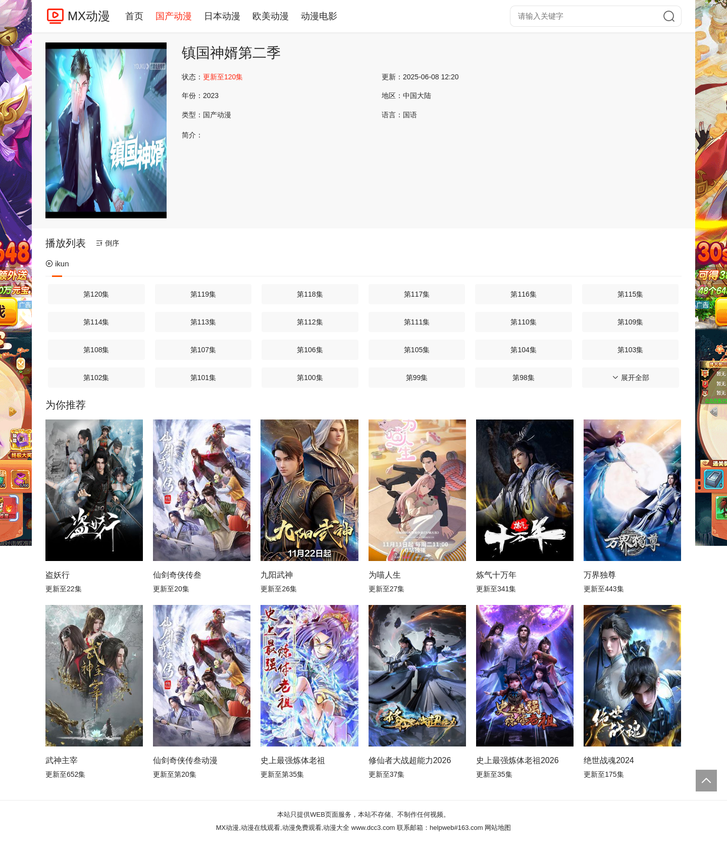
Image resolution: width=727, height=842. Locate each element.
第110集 (523, 322)
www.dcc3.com (373, 827)
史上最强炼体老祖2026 (517, 760)
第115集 (630, 294)
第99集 (417, 377)
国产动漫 (173, 16)
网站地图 (498, 827)
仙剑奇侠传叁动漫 (185, 760)
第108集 (96, 350)
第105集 (417, 350)
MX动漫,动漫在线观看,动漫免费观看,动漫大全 (282, 827)
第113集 (203, 322)
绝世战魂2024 (609, 760)
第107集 (203, 350)
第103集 (630, 350)
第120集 (96, 294)
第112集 (310, 322)
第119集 (203, 294)
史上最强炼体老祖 (293, 760)
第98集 (523, 377)
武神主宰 (61, 760)
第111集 (417, 322)
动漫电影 (319, 16)
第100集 (310, 377)
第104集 (523, 350)
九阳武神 (277, 575)
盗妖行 (57, 575)
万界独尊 (600, 575)
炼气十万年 (496, 575)
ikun (57, 263)
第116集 (523, 294)
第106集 (310, 350)
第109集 (630, 322)
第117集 (417, 294)
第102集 (96, 377)
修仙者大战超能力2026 (410, 760)
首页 (134, 16)
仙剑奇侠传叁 (177, 575)
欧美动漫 (270, 16)
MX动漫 (89, 16)
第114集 (96, 322)
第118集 (310, 294)
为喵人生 (385, 575)
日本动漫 (222, 16)
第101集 (203, 377)
